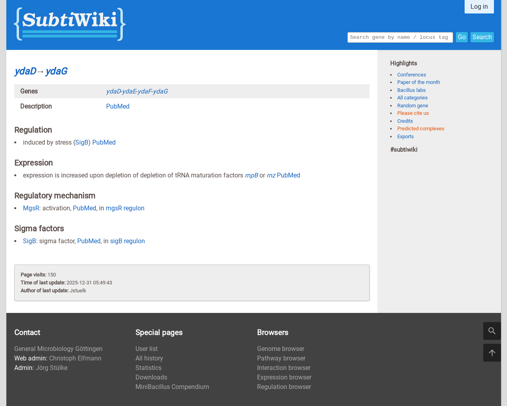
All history (149, 358)
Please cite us (413, 113)
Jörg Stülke (51, 368)
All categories (412, 98)
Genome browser (280, 349)
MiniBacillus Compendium (172, 387)
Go (462, 36)
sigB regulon (127, 241)
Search (482, 36)
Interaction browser (284, 368)
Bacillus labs (411, 90)
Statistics (148, 368)
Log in (479, 6)
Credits (405, 121)
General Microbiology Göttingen (58, 349)
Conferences (411, 75)
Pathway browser (281, 358)
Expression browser (284, 377)
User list (146, 349)
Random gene (412, 106)
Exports (405, 136)
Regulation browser (284, 387)
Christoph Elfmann (75, 358)
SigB (81, 142)
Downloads (151, 377)
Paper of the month (418, 82)
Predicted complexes (420, 129)
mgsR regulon (125, 208)
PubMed (118, 106)
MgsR (31, 208)
